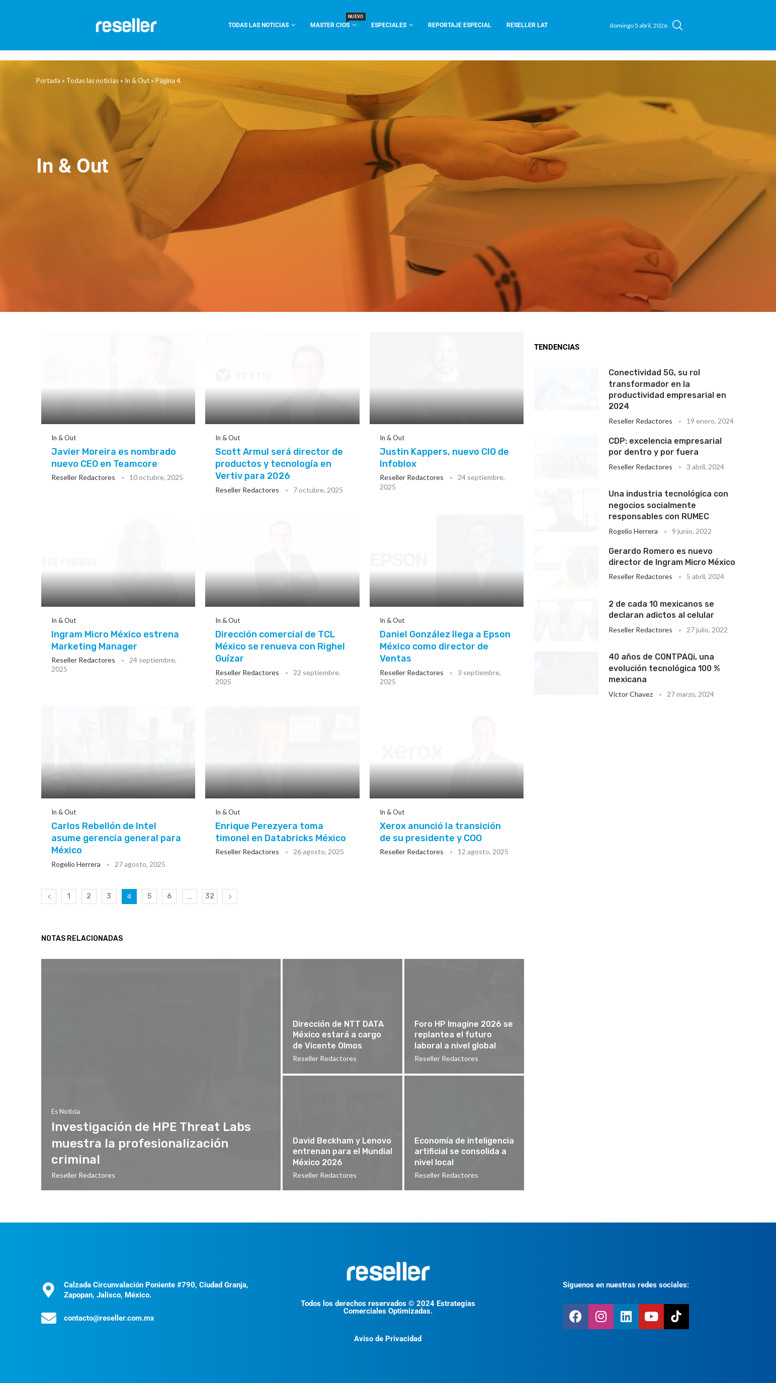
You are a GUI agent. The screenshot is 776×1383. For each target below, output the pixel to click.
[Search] (677, 25)
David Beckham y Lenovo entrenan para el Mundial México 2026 (342, 1151)
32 (209, 896)
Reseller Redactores (83, 477)
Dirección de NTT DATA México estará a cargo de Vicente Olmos (338, 1034)
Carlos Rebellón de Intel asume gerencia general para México (116, 838)
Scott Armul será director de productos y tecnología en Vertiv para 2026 (279, 464)
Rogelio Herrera (76, 864)
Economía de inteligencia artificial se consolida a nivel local (464, 1151)
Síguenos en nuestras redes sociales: (626, 1284)
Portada (48, 80)
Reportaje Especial (459, 25)
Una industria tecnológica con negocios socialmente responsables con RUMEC (668, 505)
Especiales (388, 25)
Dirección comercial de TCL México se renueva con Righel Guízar (280, 647)
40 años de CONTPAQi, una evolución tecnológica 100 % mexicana (664, 668)
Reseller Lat (527, 25)
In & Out (137, 80)
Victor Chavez (631, 694)
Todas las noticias (258, 25)
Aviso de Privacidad (387, 1338)
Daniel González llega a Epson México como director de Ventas (445, 647)
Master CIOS (333, 22)
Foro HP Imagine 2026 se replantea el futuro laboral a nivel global (463, 1034)
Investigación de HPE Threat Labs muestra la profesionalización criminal (151, 1143)
